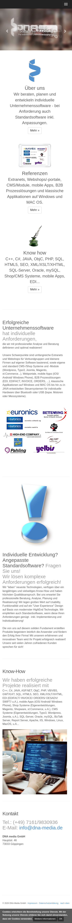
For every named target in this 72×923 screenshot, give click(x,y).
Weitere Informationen (45, 919)
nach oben (65, 903)
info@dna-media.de (41, 827)
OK (60, 919)
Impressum (32, 903)
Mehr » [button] (34, 130)
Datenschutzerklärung (48, 903)
